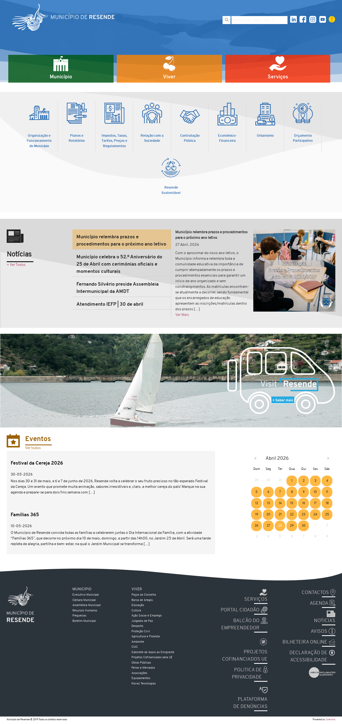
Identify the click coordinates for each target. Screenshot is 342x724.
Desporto (137, 626)
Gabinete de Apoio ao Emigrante (152, 652)
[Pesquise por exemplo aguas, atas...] (259, 20)
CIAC (134, 647)
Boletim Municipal (84, 621)
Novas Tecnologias (143, 683)
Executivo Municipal (85, 594)
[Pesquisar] (227, 20)
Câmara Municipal (84, 600)
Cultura (136, 610)
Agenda (319, 603)
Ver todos (33, 448)
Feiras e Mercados (143, 667)
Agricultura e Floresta (145, 636)
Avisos (319, 631)
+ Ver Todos (16, 265)
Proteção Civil (140, 631)
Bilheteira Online (304, 642)
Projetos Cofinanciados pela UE (152, 657)
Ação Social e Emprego (146, 615)
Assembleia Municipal (86, 605)
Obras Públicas (141, 662)
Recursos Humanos (84, 610)
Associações (139, 673)
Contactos (315, 592)
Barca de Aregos (142, 600)
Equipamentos (140, 678)
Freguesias (79, 615)
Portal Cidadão (240, 610)
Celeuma (330, 719)
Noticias (324, 620)
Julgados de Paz (142, 621)
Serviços (255, 599)
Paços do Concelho (143, 594)
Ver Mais (182, 315)
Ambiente (137, 642)
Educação (137, 605)
